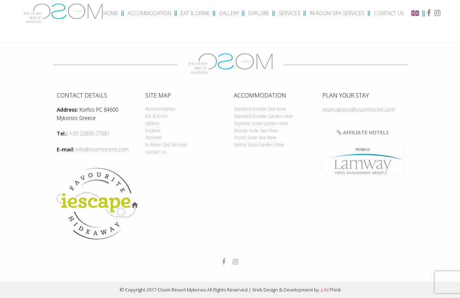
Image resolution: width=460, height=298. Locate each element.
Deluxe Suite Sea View (256, 131)
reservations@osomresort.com (358, 109)
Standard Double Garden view (263, 116)
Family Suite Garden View (259, 145)
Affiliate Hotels (363, 132)
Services (153, 137)
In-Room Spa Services (166, 145)
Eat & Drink (156, 116)
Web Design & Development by (296, 289)
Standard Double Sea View (259, 109)
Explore (152, 131)
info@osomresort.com (102, 149)
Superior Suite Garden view (261, 123)
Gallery (152, 123)
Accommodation (160, 109)
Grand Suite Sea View (255, 137)
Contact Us (155, 152)
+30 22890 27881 (89, 133)
